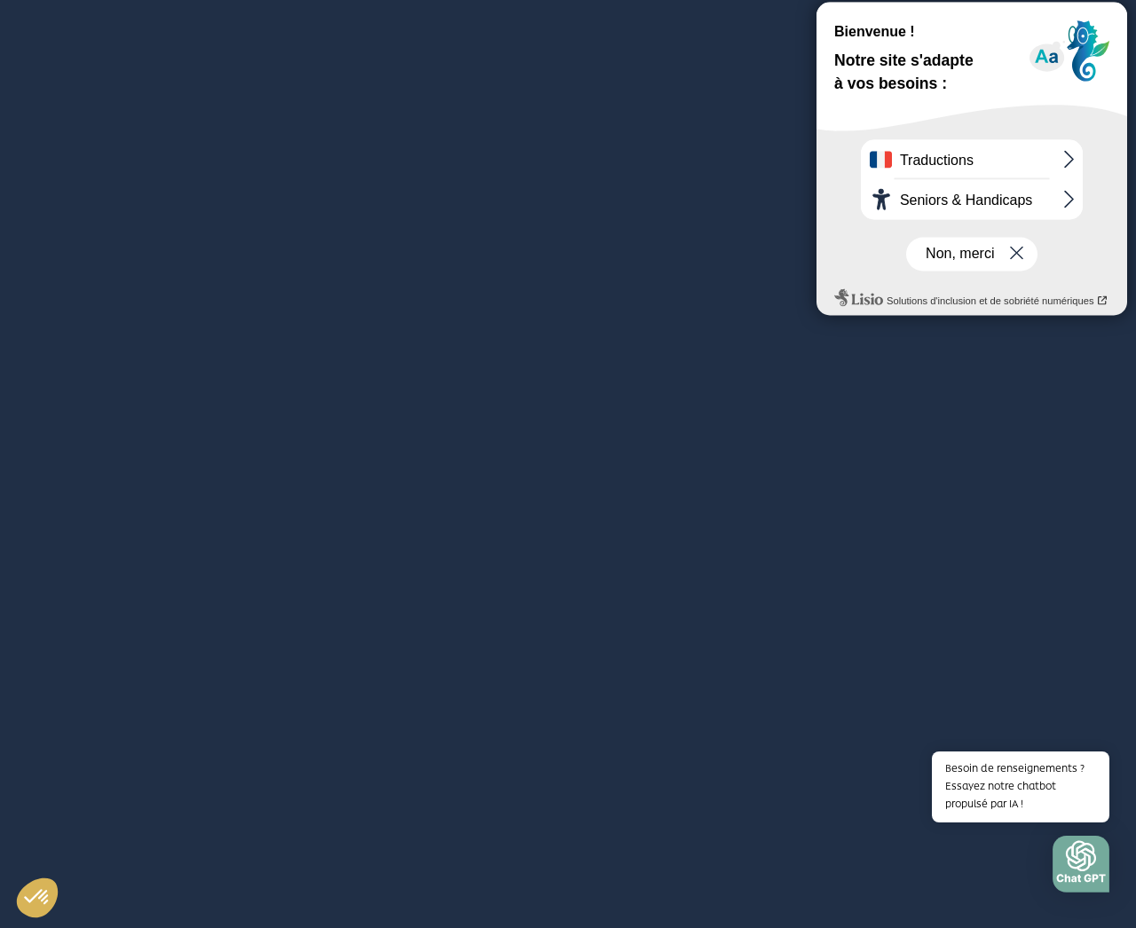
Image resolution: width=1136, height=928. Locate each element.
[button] (1081, 868)
